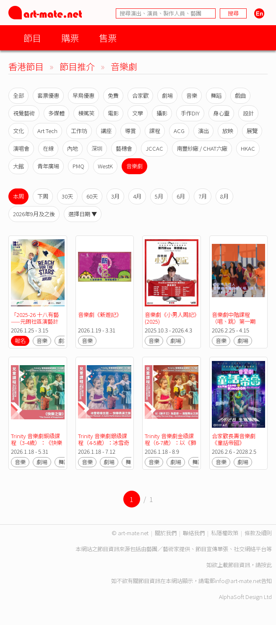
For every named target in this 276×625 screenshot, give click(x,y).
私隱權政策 (224, 533)
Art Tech (47, 131)
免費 (113, 95)
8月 (224, 196)
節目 (32, 37)
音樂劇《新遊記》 (100, 315)
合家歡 (140, 95)
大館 (18, 166)
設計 (248, 113)
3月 (115, 196)
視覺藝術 (24, 113)
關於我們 (166, 533)
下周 (42, 196)
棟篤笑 (86, 113)
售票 (108, 37)
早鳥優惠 (83, 95)
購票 (70, 37)
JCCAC (154, 148)
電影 (113, 113)
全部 (18, 95)
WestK (105, 166)
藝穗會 (124, 148)
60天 (92, 196)
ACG (179, 131)
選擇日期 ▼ (82, 214)
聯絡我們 (194, 533)
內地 (72, 148)
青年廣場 (48, 166)
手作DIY (190, 113)
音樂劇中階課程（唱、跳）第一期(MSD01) (233, 321)
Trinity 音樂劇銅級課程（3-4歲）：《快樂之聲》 (36, 442)
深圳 (96, 148)
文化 (18, 131)
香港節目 (26, 66)
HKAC (248, 148)
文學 (137, 113)
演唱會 (21, 148)
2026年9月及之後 (34, 214)
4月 (137, 196)
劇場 (167, 95)
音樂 (191, 95)
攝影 (161, 113)
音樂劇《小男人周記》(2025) (170, 318)
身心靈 (221, 113)
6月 (181, 196)
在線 (48, 148)
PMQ (78, 166)
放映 (227, 131)
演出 (203, 131)
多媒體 (56, 113)
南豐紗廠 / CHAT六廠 (202, 148)
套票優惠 (48, 95)
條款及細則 (258, 533)
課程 (154, 131)
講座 (106, 131)
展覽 (252, 131)
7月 (202, 196)
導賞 (130, 131)
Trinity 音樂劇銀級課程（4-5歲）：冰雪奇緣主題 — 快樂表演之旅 (103, 446)
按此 (266, 565)
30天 (67, 196)
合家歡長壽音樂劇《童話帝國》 (233, 439)
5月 (159, 196)
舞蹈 (216, 95)
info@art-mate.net (238, 581)
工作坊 (79, 131)
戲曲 (240, 95)
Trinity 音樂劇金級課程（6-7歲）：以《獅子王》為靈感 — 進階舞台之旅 (170, 446)
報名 (20, 341)
